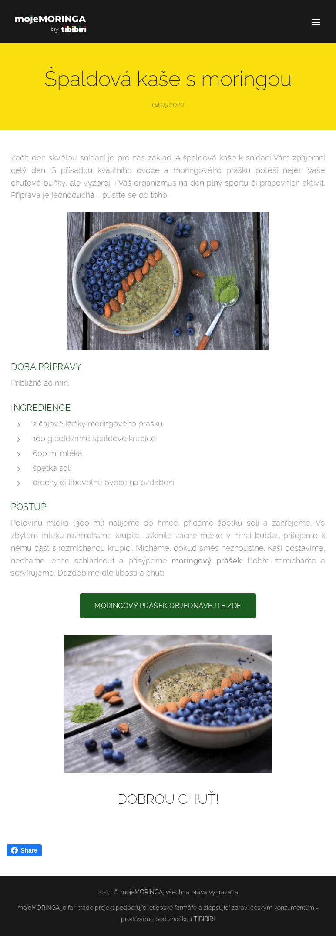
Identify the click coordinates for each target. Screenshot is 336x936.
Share (24, 850)
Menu (316, 22)
